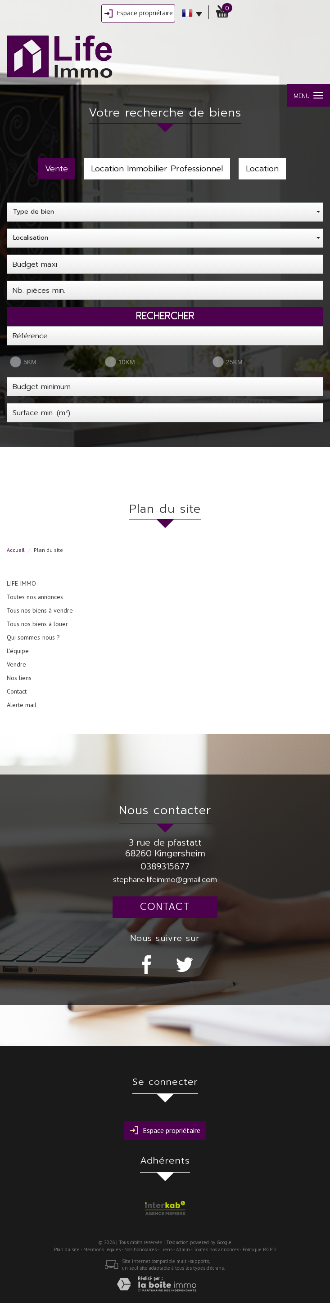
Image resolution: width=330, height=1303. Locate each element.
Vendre (16, 664)
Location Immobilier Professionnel (157, 168)
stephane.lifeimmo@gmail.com (165, 879)
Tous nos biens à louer (37, 624)
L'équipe (18, 651)
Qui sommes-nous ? (33, 637)
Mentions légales (102, 1249)
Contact (17, 691)
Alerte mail (21, 705)
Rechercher (165, 316)
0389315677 (165, 866)
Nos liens (19, 678)
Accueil (16, 549)
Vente (56, 168)
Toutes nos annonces (35, 597)
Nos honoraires (140, 1249)
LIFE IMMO (21, 583)
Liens (166, 1249)
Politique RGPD (259, 1249)
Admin (183, 1249)
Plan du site (67, 1249)
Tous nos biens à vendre (40, 610)
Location (262, 168)
